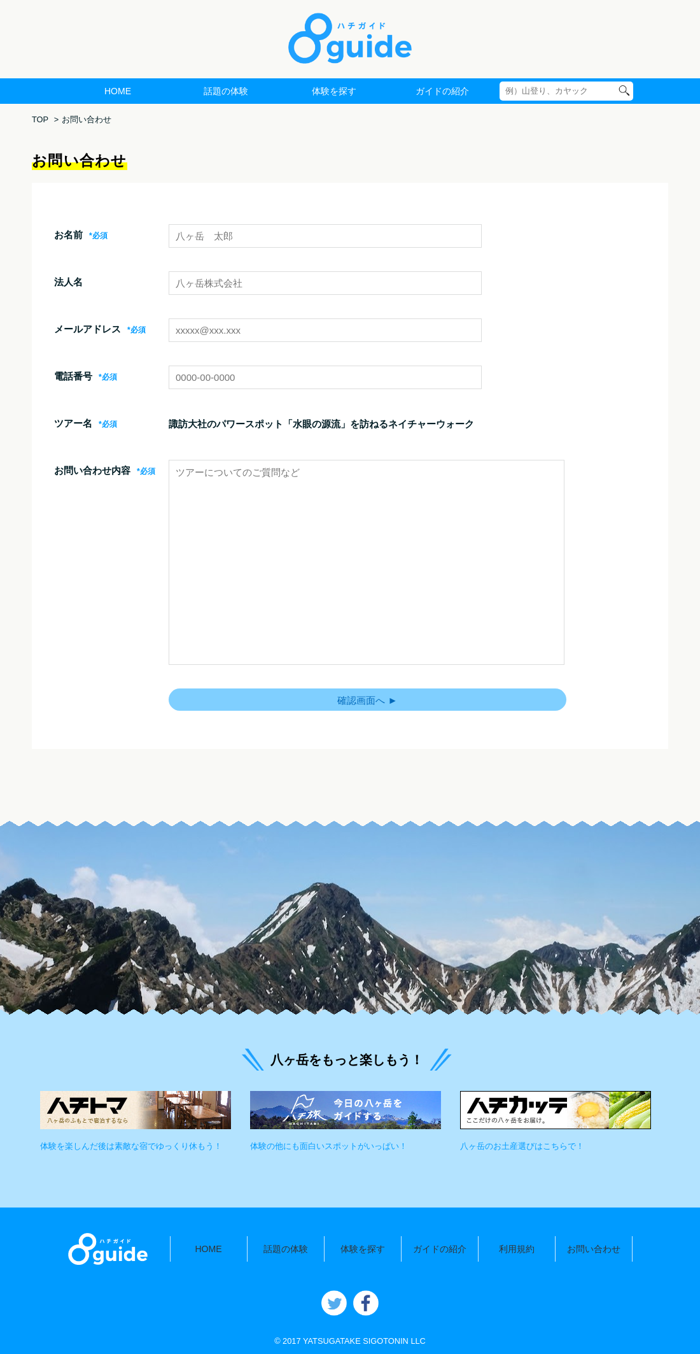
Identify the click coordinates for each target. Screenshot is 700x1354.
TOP (40, 119)
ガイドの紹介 (442, 91)
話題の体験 (226, 91)
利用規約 (517, 1249)
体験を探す (334, 91)
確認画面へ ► (367, 700)
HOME (117, 91)
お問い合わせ (593, 1249)
